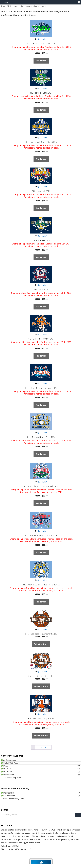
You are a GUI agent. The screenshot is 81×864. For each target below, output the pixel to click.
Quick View (41, 39)
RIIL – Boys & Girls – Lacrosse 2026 (41, 388)
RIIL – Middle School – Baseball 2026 (41, 486)
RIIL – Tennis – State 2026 (41, 93)
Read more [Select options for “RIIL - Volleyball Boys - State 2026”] (41, 159)
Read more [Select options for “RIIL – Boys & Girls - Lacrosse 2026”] (41, 405)
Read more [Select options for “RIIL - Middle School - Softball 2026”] (41, 552)
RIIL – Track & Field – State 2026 (41, 43)
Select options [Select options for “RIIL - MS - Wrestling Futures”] (41, 735)
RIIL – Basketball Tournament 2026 (41, 634)
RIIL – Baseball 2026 (41, 191)
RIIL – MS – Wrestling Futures (41, 718)
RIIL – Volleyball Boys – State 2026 (41, 142)
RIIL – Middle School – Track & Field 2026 (41, 585)
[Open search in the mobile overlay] (41, 815)
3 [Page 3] (41, 747)
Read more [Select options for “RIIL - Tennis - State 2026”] (41, 109)
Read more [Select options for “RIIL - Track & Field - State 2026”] (41, 60)
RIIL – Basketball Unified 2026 (41, 339)
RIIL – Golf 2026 (41, 289)
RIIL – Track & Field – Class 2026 (41, 437)
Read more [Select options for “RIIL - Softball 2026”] (41, 257)
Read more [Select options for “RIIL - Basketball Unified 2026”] (41, 355)
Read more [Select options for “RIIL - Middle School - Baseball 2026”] (41, 503)
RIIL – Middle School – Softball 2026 (41, 535)
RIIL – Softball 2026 (41, 240)
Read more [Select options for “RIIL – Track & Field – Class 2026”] (41, 454)
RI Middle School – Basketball (41, 676)
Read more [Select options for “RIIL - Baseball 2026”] (41, 208)
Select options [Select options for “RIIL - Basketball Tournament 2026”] (41, 644)
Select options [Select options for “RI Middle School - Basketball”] (41, 686)
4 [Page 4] (45, 747)
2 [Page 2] (37, 747)
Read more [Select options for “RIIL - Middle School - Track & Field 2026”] (41, 601)
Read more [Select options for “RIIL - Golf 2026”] (41, 306)
